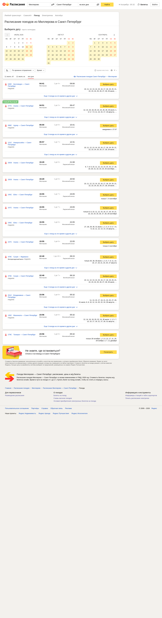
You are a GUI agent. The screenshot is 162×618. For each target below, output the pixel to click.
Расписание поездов (21, 389)
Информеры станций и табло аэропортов (141, 396)
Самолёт (28, 15)
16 (19, 51)
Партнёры (35, 409)
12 (31, 47)
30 (19, 59)
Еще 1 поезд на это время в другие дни (60, 118)
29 (15, 59)
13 (6, 51)
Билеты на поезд (60, 396)
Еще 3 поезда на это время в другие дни (61, 135)
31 (23, 59)
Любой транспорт (13, 15)
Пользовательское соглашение (17, 409)
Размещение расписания (14, 396)
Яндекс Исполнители (80, 414)
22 (15, 55)
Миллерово (43, 86)
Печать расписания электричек (137, 399)
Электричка (47, 15)
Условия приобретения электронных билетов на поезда (75, 401)
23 (19, 55)
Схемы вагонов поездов (63, 399)
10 (23, 47)
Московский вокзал (68, 86)
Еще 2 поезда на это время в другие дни (61, 96)
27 (6, 59)
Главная (8, 389)
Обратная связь (56, 409)
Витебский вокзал (69, 278)
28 (11, 59)
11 (27, 47)
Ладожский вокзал (69, 165)
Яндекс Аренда (44, 414)
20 (6, 55)
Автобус (59, 15)
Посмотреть (108, 352)
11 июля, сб (9, 77)
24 (23, 55)
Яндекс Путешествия (61, 414)
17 (23, 51)
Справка (45, 409)
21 (11, 55)
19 (31, 51)
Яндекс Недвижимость (27, 414)
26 (31, 55)
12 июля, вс (20, 77)
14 (11, 51)
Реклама (68, 409)
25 (27, 55)
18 (27, 51)
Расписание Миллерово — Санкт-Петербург (60, 389)
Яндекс (154, 409)
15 (15, 51)
